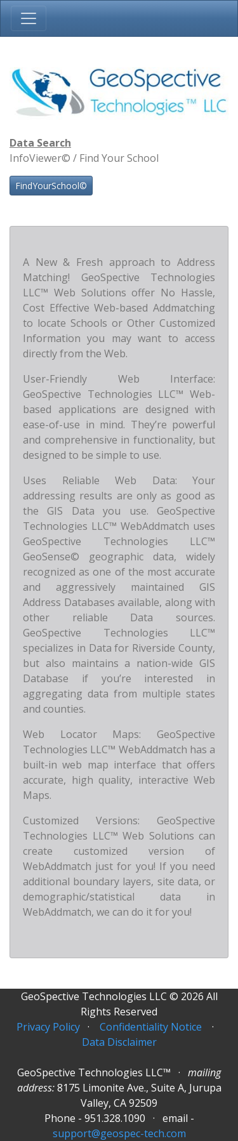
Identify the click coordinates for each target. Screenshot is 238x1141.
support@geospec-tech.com (119, 1133)
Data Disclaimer (119, 1042)
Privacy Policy (48, 1027)
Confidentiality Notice (151, 1027)
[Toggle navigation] (28, 18)
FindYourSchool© (51, 186)
